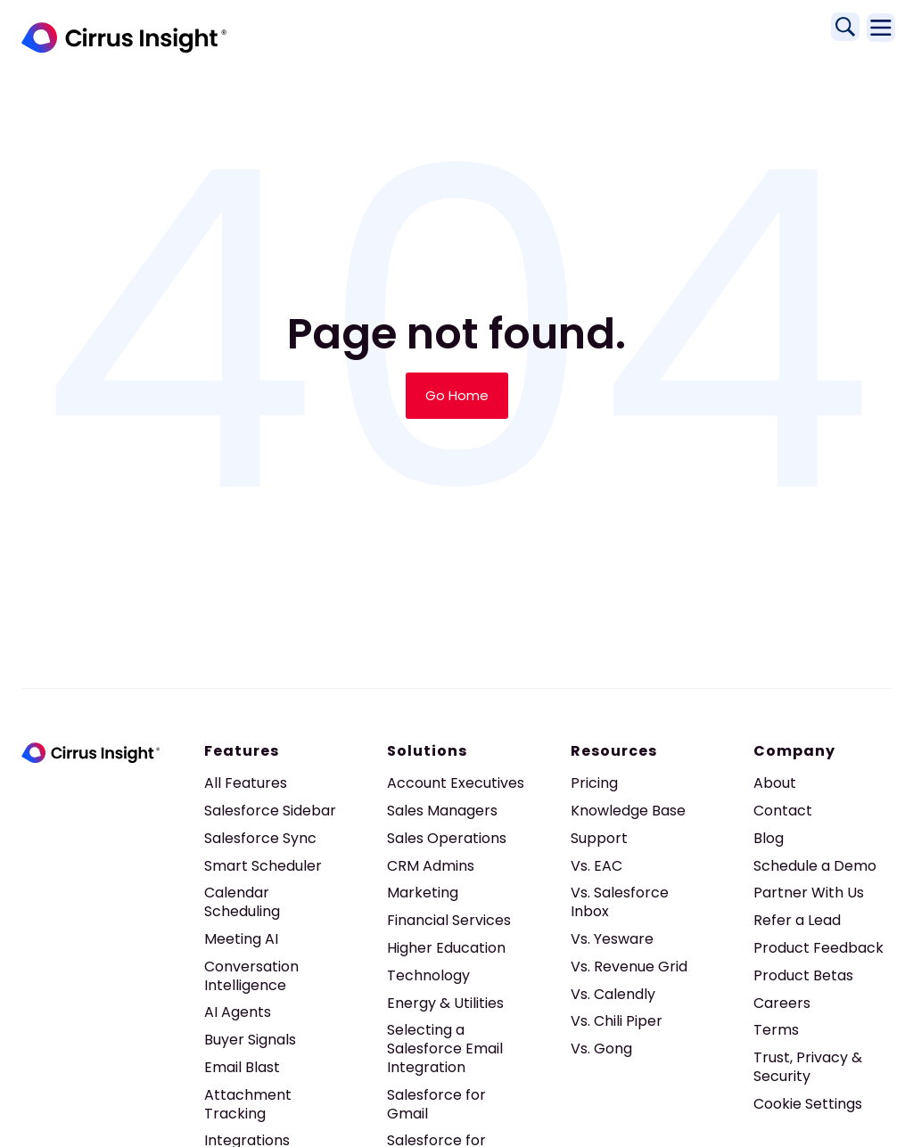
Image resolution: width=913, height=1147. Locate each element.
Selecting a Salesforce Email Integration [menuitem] (445, 1048)
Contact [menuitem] (782, 810)
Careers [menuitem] (781, 1003)
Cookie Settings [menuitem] (807, 1104)
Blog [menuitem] (768, 838)
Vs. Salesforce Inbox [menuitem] (620, 902)
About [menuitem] (774, 783)
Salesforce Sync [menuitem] (260, 838)
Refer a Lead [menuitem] (797, 920)
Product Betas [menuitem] (803, 975)
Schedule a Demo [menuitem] (814, 866)
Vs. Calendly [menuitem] (613, 994)
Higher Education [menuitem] (446, 948)
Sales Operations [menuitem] (446, 838)
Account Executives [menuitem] (455, 783)
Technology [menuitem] (428, 975)
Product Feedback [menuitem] (818, 948)
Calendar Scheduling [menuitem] (242, 902)
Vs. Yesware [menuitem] (612, 939)
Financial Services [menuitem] (449, 920)
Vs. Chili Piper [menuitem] (616, 1021)
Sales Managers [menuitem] (442, 810)
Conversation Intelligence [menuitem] (251, 975)
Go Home (457, 395)
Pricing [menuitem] (594, 783)
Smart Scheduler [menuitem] (263, 866)
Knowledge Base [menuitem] (628, 810)
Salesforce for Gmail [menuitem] (436, 1104)
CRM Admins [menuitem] (430, 866)
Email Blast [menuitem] (242, 1067)
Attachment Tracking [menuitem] (248, 1104)
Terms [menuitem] (776, 1030)
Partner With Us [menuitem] (808, 892)
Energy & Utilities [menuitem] (445, 1003)
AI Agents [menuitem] (237, 1012)
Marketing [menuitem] (422, 892)
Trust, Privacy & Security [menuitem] (807, 1066)
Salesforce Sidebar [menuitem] (270, 810)
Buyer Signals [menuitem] (250, 1039)
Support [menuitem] (599, 838)
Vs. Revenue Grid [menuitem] (629, 966)
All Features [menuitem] (245, 783)
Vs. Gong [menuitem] (601, 1048)
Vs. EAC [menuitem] (596, 866)
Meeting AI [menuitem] (241, 939)
